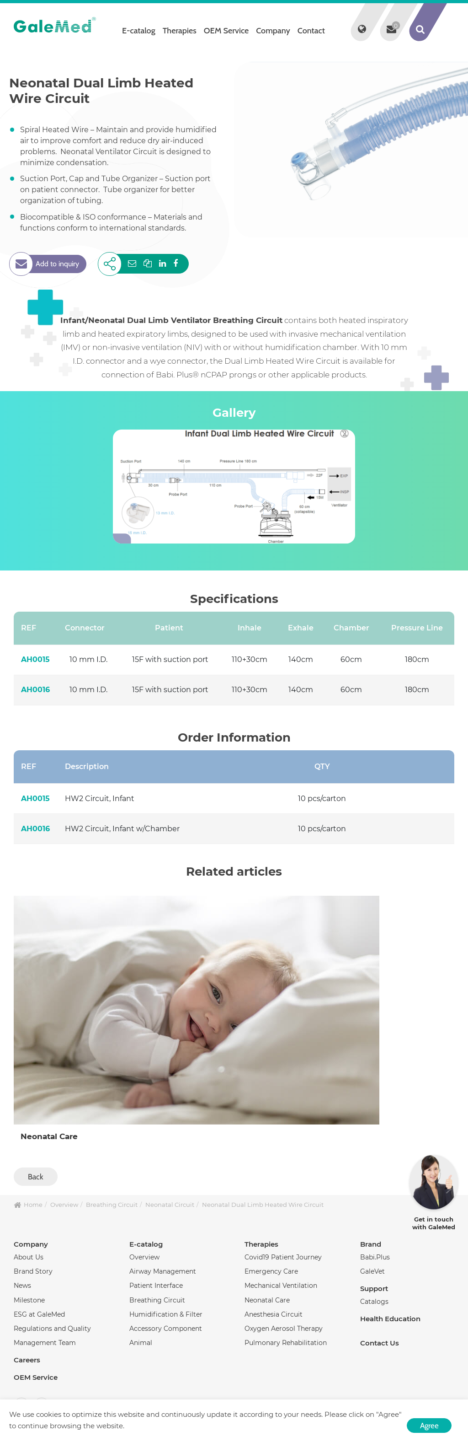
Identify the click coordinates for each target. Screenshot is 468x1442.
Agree (429, 1425)
